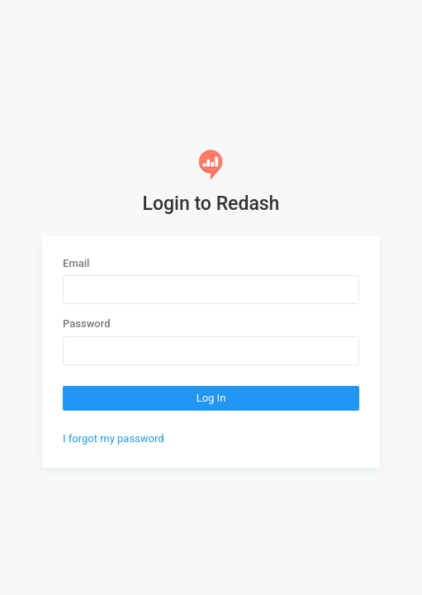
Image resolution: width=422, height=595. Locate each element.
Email (76, 263)
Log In (211, 398)
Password (86, 323)
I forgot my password (113, 438)
